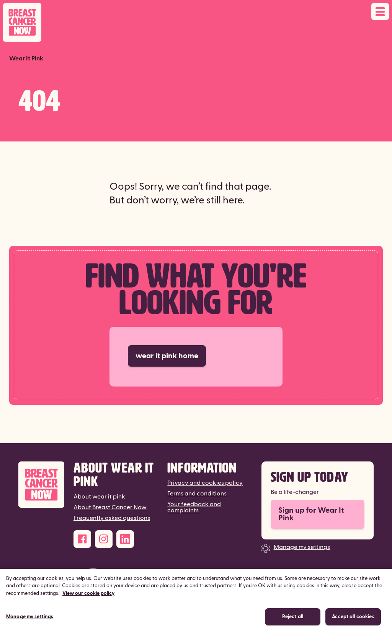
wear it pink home (167, 356)
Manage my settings (302, 547)
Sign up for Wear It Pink (311, 514)
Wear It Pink (26, 58)
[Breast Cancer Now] (41, 484)
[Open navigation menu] (380, 11)
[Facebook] (82, 539)
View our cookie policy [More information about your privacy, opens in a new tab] (88, 597)
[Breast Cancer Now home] (22, 22)
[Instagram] (104, 539)
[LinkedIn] (125, 539)
